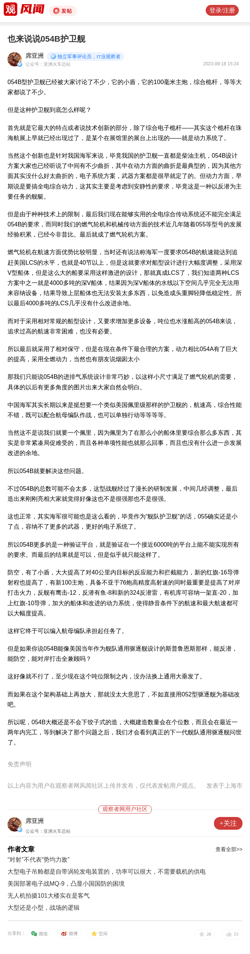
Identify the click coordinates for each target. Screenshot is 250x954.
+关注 (228, 823)
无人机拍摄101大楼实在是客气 (49, 895)
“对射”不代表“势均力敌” (38, 859)
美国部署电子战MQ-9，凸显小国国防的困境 (66, 883)
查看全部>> (228, 849)
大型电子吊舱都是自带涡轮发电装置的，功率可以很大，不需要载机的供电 (107, 871)
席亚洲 (35, 56)
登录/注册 (222, 10)
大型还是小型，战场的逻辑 (44, 907)
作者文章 (21, 849)
